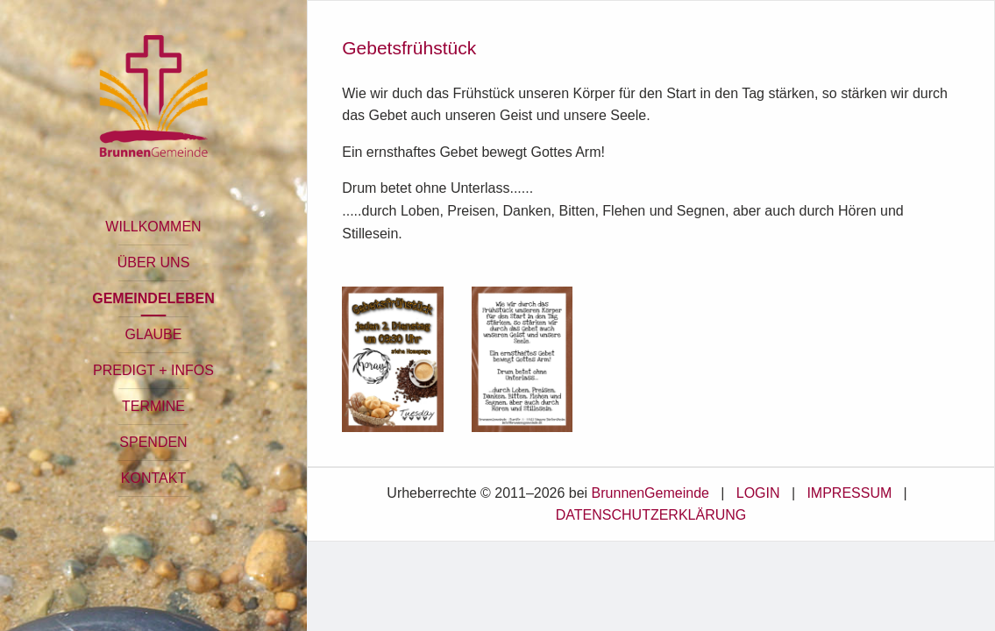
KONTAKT (153, 478)
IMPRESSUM (849, 493)
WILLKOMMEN (153, 226)
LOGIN (758, 493)
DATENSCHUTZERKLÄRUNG (651, 514)
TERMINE (153, 406)
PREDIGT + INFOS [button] (153, 370)
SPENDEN (153, 442)
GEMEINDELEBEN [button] (153, 298)
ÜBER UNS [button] (153, 262)
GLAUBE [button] (153, 334)
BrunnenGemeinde (650, 493)
